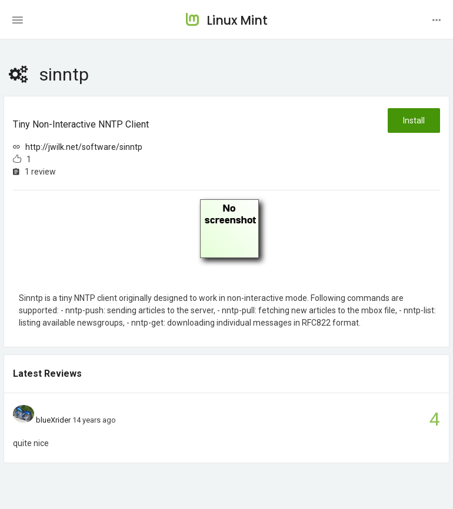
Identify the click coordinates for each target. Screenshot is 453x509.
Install (414, 120)
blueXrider (53, 420)
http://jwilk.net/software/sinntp (83, 147)
